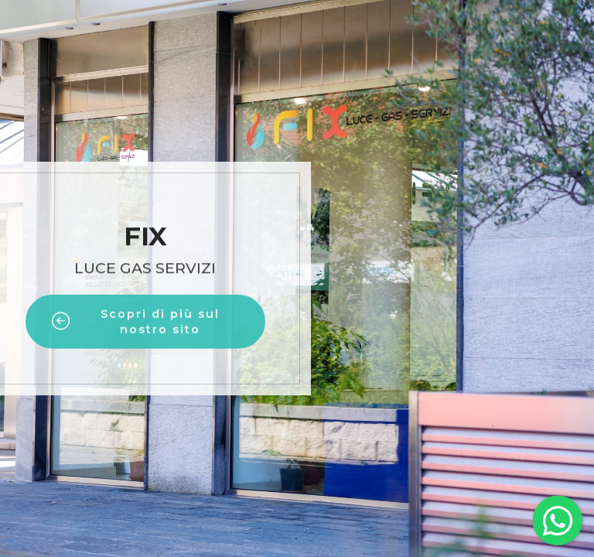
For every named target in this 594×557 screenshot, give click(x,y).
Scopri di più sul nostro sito (136, 333)
